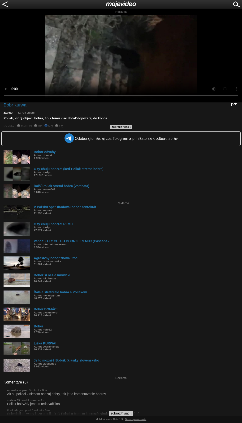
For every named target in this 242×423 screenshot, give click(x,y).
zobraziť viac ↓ (121, 126)
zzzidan (8, 112)
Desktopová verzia (136, 419)
